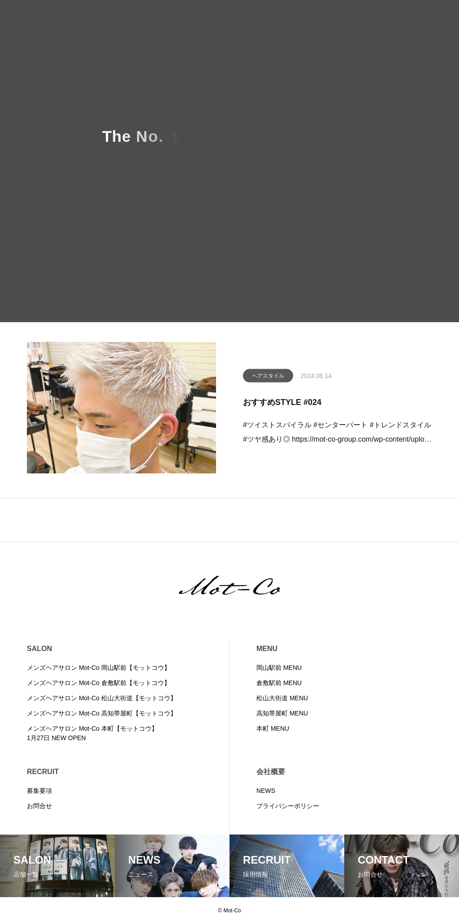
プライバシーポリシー (287, 805)
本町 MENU (272, 728)
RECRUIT (43, 771)
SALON (39, 648)
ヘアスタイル (268, 378)
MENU (266, 648)
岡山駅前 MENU (279, 667)
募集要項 (39, 790)
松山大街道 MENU (282, 698)
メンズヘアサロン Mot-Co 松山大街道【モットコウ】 (102, 698)
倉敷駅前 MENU (279, 682)
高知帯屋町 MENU (282, 713)
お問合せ (39, 805)
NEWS (265, 790)
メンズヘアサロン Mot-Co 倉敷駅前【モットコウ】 (98, 682)
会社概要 (270, 771)
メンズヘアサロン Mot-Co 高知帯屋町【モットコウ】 (102, 713)
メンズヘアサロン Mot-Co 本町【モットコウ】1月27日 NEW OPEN (92, 733)
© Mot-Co (229, 910)
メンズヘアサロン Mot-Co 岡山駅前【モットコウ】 (98, 667)
